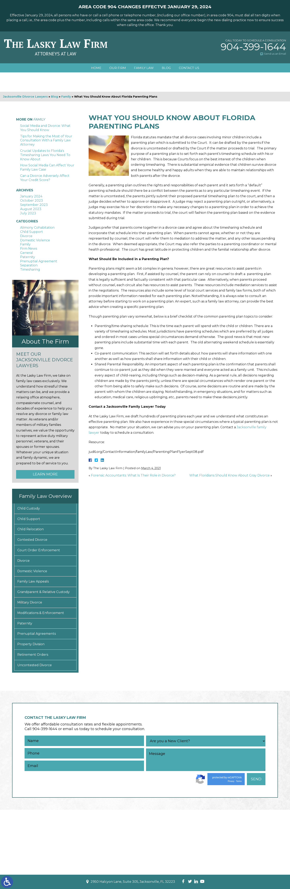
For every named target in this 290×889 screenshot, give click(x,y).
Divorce (26, 236)
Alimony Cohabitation (37, 227)
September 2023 (34, 205)
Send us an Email (275, 53)
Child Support (31, 232)
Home (96, 68)
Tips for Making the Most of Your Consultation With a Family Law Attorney (46, 140)
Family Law (144, 68)
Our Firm (117, 68)
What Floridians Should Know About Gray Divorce (229, 475)
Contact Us (189, 68)
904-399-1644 (253, 47)
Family (66, 96)
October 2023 (31, 200)
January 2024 (31, 196)
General (26, 253)
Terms (239, 781)
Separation (28, 265)
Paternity (27, 257)
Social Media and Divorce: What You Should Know (45, 128)
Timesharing (30, 269)
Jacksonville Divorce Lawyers (25, 96)
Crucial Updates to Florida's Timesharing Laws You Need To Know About (45, 155)
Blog (166, 68)
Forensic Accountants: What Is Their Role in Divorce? (133, 475)
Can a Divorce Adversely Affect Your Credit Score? (44, 178)
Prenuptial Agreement (38, 261)
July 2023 (28, 213)
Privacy (231, 781)
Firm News (28, 248)
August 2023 (30, 209)
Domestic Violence (35, 240)
